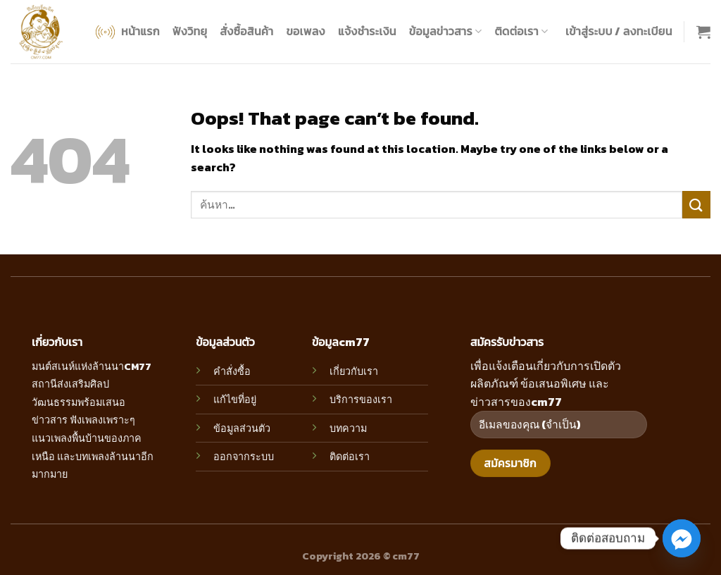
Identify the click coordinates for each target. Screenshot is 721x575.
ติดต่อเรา (521, 31)
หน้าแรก (126, 32)
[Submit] (696, 204)
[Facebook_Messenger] (682, 538)
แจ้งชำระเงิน (367, 31)
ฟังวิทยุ (190, 31)
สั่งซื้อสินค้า (246, 31)
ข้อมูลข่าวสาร (445, 31)
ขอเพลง (305, 31)
